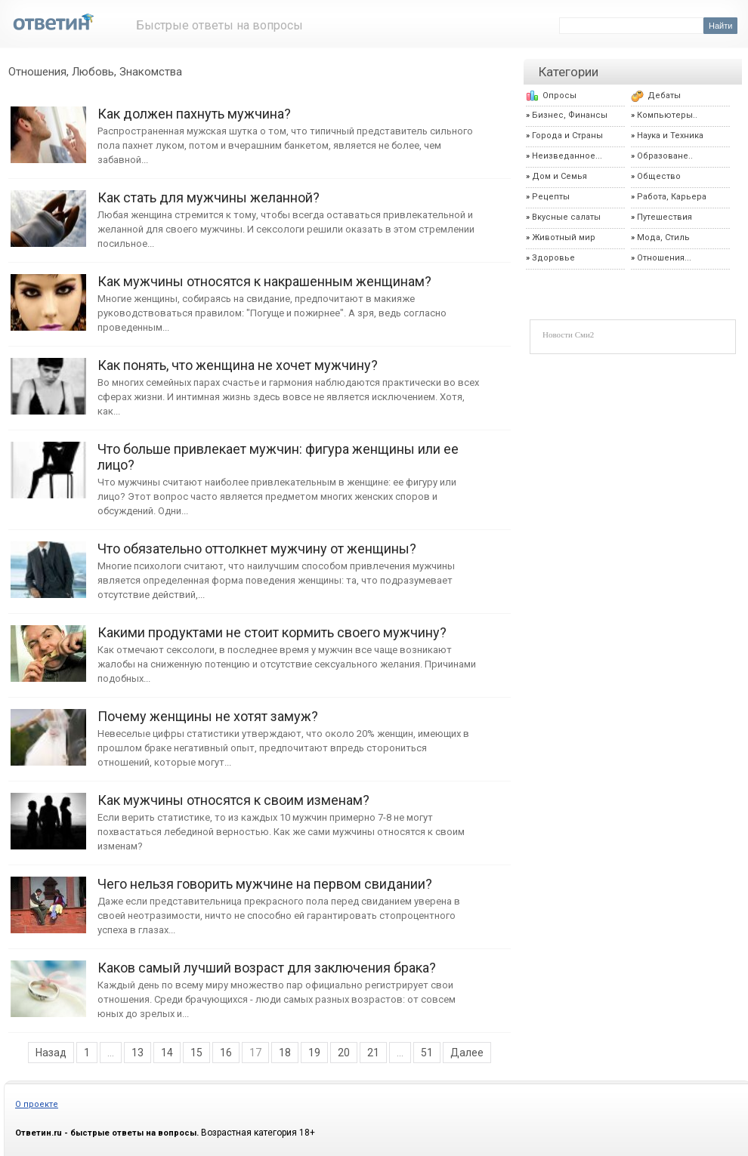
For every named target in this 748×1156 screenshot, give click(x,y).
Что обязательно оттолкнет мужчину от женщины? (48, 562)
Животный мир (563, 237)
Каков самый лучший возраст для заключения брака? (48, 981)
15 (196, 1053)
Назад (51, 1053)
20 (344, 1053)
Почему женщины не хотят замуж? (48, 730)
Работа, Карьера (671, 197)
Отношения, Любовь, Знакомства (95, 72)
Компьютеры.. (667, 115)
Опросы (559, 95)
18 (285, 1053)
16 (226, 1053)
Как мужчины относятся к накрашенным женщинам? (48, 295)
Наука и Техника (670, 135)
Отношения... (664, 258)
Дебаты (664, 95)
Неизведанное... (567, 156)
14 (167, 1053)
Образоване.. (665, 156)
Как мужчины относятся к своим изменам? (48, 813)
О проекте (36, 1104)
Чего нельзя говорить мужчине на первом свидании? (48, 897)
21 (373, 1053)
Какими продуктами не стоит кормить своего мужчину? (48, 646)
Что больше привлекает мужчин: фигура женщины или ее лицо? (48, 462)
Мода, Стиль (663, 237)
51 (427, 1053)
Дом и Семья (559, 176)
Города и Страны (567, 135)
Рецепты (551, 197)
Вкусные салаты (566, 217)
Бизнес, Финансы (569, 115)
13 (137, 1053)
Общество (659, 176)
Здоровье (553, 258)
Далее (467, 1053)
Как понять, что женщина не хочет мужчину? (48, 378)
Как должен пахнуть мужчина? (48, 127)
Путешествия (664, 217)
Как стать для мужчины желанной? (48, 211)
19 (314, 1053)
